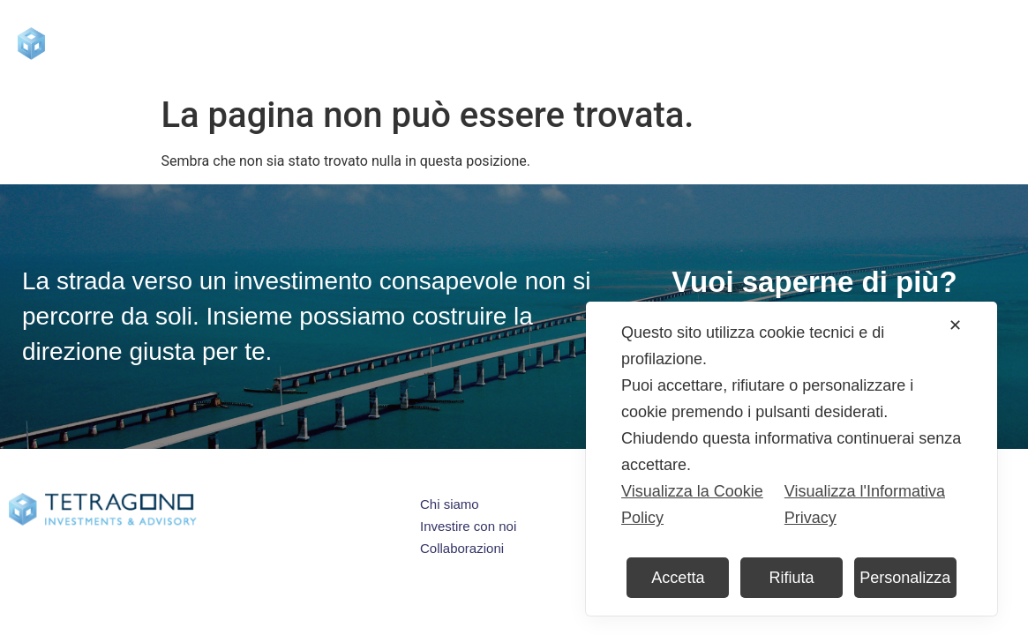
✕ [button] (955, 325)
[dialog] (791, 459)
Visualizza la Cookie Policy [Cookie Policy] (692, 504)
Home (277, 43)
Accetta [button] (677, 577)
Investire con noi (507, 43)
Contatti (890, 43)
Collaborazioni (773, 43)
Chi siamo (372, 43)
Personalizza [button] (904, 577)
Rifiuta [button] (791, 577)
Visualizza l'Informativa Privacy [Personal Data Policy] (864, 504)
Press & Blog (643, 43)
